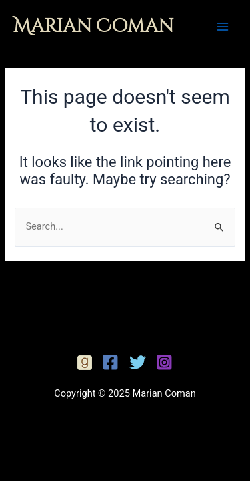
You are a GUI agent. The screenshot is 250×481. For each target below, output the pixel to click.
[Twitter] (137, 362)
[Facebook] (84, 362)
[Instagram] (164, 362)
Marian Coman (93, 26)
